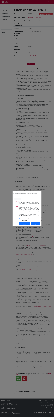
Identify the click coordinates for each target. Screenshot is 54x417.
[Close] (40, 192)
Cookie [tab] (16, 199)
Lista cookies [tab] (16, 205)
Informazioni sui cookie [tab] (17, 202)
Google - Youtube (30, 218)
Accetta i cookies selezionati (24, 224)
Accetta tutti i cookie (35, 224)
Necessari (22, 218)
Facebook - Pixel (23, 220)
